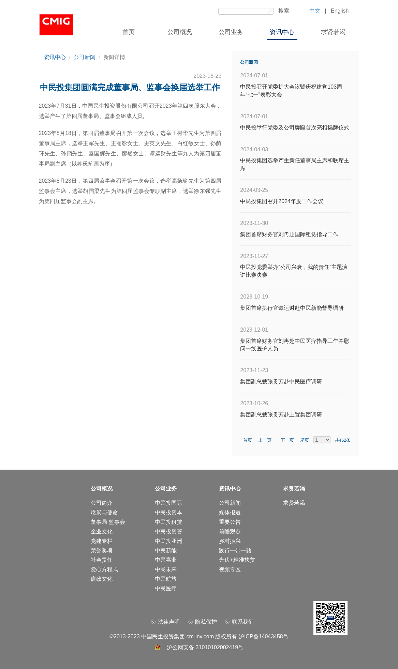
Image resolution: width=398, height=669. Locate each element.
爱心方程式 (104, 569)
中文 (314, 11)
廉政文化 (102, 579)
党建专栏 (102, 541)
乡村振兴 (230, 541)
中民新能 (166, 550)
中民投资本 (168, 512)
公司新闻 (84, 57)
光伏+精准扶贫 (237, 560)
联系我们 (243, 622)
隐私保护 (206, 622)
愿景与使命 (104, 512)
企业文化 (102, 531)
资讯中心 (282, 32)
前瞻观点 (230, 531)
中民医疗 (166, 588)
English (340, 11)
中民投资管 (168, 531)
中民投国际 (168, 503)
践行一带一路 (235, 550)
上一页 (268, 440)
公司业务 (231, 32)
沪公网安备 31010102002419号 (205, 647)
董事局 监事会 (108, 522)
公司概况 (179, 32)
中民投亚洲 (168, 541)
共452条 (341, 440)
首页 (128, 32)
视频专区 (230, 569)
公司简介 (102, 503)
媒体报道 (230, 512)
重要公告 (230, 522)
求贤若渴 (333, 32)
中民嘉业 (166, 560)
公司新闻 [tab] (249, 62)
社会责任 (102, 560)
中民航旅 (166, 579)
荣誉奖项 (102, 550)
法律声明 (169, 622)
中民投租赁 (168, 522)
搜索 (282, 11)
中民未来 (166, 569)
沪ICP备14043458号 (264, 636)
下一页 (290, 440)
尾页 (305, 440)
